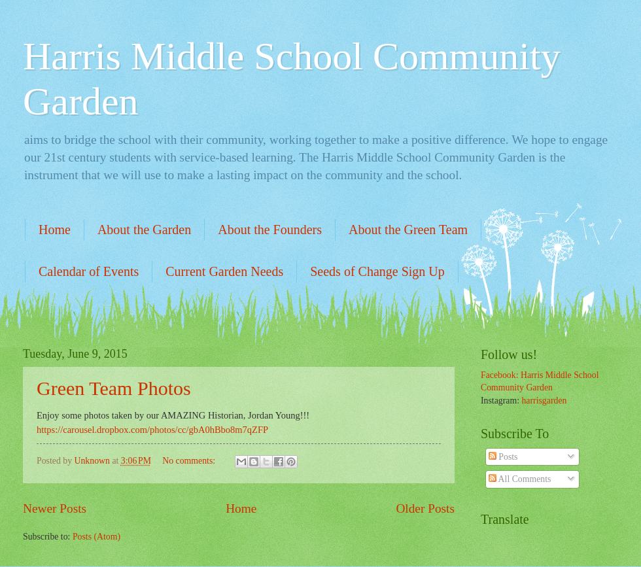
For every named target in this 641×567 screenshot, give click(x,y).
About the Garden (144, 229)
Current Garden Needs (224, 271)
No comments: (189, 461)
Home (55, 229)
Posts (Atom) (96, 536)
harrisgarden (543, 400)
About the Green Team (408, 229)
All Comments (520, 479)
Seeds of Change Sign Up (377, 271)
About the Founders (270, 229)
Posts (503, 457)
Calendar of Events (89, 271)
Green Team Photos (114, 388)
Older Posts (425, 508)
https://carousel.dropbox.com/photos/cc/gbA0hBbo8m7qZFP (152, 429)
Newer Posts (54, 508)
